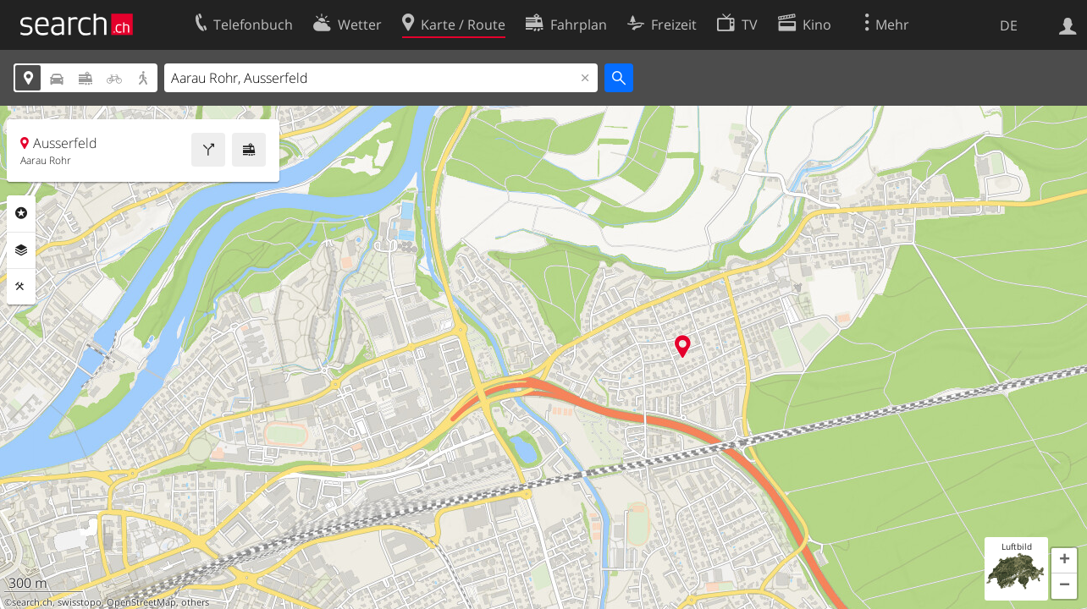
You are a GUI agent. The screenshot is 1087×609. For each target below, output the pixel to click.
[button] (1064, 560)
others (195, 602)
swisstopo (80, 602)
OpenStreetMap (141, 602)
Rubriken (21, 213)
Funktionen (21, 286)
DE (1009, 25)
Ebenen (21, 250)
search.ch (32, 602)
